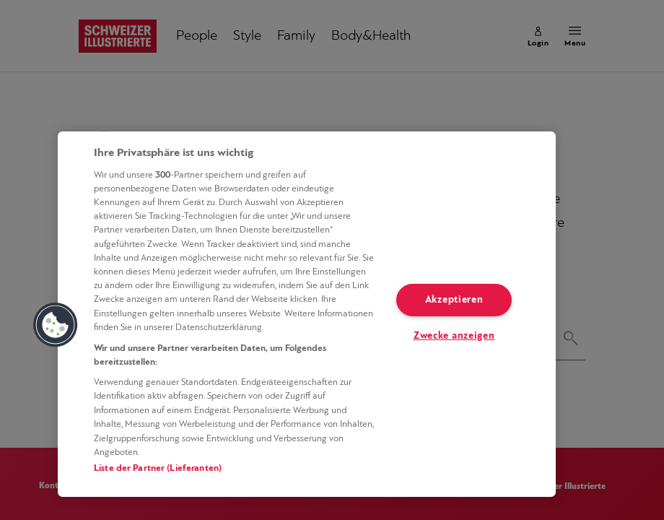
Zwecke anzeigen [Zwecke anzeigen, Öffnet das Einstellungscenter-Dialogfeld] (454, 336)
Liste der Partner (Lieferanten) (158, 468)
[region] (307, 314)
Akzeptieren (454, 300)
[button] (55, 325)
